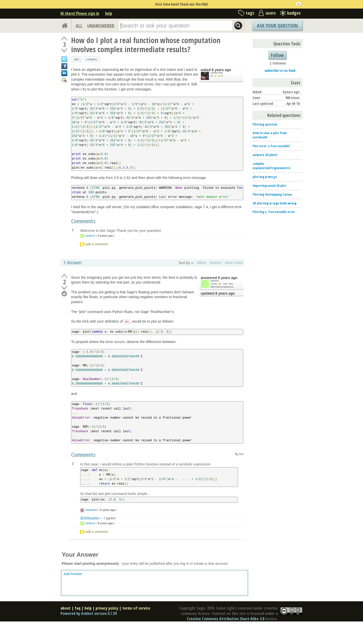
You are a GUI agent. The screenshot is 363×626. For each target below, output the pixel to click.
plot (76, 59)
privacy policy (107, 608)
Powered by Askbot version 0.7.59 (88, 613)
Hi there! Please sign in (79, 13)
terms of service (136, 608)
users (271, 13)
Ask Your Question (277, 25)
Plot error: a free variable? (271, 146)
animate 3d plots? (265, 154)
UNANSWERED (100, 25)
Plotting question (265, 124)
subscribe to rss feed (279, 70)
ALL (79, 25)
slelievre (90, 235)
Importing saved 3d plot (269, 185)
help (108, 13)
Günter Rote (216, 73)
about (65, 608)
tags (250, 13)
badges (294, 13)
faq (77, 608)
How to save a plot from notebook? (270, 135)
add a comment (96, 244)
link (241, 454)
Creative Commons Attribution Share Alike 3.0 (225, 618)
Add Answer (73, 574)
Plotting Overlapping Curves (272, 194)
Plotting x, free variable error (274, 211)
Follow (277, 55)
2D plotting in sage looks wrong (274, 203)
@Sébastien (89, 518)
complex (92, 59)
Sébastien (91, 509)
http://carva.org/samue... (222, 287)
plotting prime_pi (265, 176)
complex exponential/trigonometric (272, 165)
